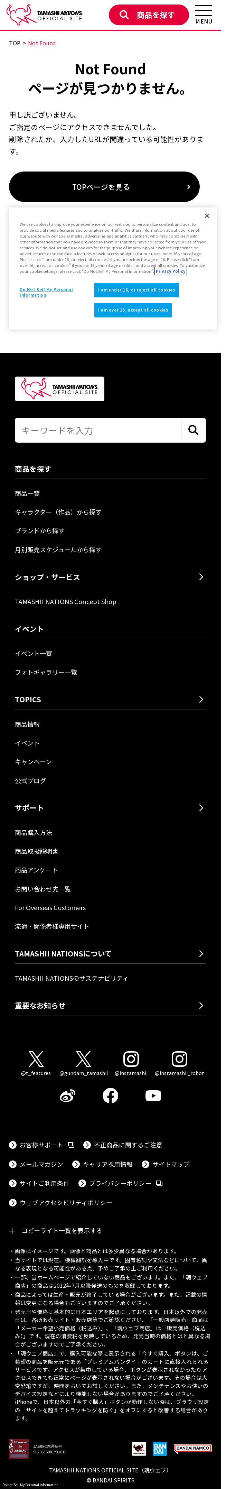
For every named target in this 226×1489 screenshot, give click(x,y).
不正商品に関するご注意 (128, 1144)
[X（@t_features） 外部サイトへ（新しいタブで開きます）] (36, 1064)
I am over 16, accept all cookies (133, 310)
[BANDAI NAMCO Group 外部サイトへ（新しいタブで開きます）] (193, 1449)
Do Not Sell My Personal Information (30, 1484)
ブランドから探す (40, 530)
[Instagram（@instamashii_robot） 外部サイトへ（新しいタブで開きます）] (179, 1064)
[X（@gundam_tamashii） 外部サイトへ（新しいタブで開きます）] (83, 1064)
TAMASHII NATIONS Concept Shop (65, 601)
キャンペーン (33, 761)
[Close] (207, 215)
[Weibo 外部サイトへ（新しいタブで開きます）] (67, 1095)
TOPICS (28, 699)
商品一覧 (27, 493)
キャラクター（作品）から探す (58, 511)
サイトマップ (171, 1164)
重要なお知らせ (40, 1005)
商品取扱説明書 (36, 851)
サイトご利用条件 (44, 1183)
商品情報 (27, 724)
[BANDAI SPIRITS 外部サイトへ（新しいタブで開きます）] (160, 1449)
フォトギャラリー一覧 (46, 671)
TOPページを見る (101, 187)
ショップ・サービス (47, 577)
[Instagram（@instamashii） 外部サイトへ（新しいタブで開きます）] (131, 1064)
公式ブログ (30, 780)
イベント (27, 742)
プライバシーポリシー (125, 1182)
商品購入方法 (33, 832)
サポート (29, 807)
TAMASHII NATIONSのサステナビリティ (72, 977)
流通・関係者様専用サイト (52, 926)
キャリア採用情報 (108, 1164)
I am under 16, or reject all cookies (136, 290)
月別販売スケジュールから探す (58, 549)
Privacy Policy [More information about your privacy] (171, 271)
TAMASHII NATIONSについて (63, 953)
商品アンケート (36, 869)
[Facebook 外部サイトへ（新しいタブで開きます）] (110, 1095)
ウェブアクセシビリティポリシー (66, 1202)
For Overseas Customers (50, 907)
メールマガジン (41, 1164)
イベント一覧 (33, 653)
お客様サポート (47, 1144)
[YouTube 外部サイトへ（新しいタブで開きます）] (153, 1095)
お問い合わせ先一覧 (43, 888)
